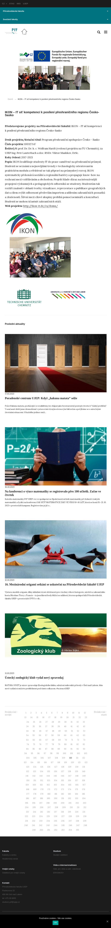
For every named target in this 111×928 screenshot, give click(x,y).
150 (27, 780)
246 (70, 825)
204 (26, 807)
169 (34, 789)
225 (48, 816)
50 (66, 731)
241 (33, 825)
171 (49, 789)
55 (34, 735)
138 (69, 771)
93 (84, 749)
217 (55, 812)
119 (65, 762)
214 (34, 812)
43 (84, 726)
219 (69, 812)
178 (34, 794)
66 (40, 740)
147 (69, 776)
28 (53, 722)
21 (73, 717)
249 (34, 830)
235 (55, 821)
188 (41, 798)
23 (86, 717)
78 (53, 744)
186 (27, 798)
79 (59, 744)
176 (83, 789)
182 (62, 794)
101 (71, 753)
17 (49, 717)
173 (62, 789)
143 (41, 776)
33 (84, 722)
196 (33, 803)
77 (47, 744)
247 (78, 825)
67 (47, 740)
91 (71, 749)
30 (65, 722)
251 (48, 830)
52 (78, 731)
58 (52, 735)
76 (40, 744)
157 (76, 780)
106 (42, 758)
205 (34, 807)
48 (53, 731)
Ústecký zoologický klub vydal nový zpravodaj (34, 677)
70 (66, 740)
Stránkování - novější (11, 713)
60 (65, 735)
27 (47, 722)
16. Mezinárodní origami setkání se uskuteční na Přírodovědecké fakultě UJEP (54, 584)
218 (62, 812)
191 (62, 798)
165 (69, 785)
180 (48, 794)
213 (27, 812)
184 (76, 794)
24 (28, 722)
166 (76, 785)
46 (40, 731)
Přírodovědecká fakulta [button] (55, 11)
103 (85, 753)
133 (34, 771)
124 (34, 767)
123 (27, 767)
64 (27, 740)
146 (62, 776)
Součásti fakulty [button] (55, 19)
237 (70, 821)
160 (34, 785)
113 (25, 762)
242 (40, 825)
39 (59, 726)
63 (84, 735)
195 (26, 803)
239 (84, 821)
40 (65, 726)
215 (41, 812)
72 (78, 740)
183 (69, 794)
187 (34, 798)
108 (56, 758)
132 (27, 771)
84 (27, 749)
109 (63, 758)
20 (67, 717)
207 (49, 807)
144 (48, 776)
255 (77, 830)
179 (41, 794)
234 (48, 821)
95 (32, 753)
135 (48, 771)
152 (41, 780)
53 (84, 731)
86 (40, 749)
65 (34, 740)
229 (77, 816)
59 (59, 735)
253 (62, 830)
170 (41, 789)
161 (41, 785)
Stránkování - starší (100, 713)
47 (47, 731)
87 (46, 749)
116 (45, 762)
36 (40, 726)
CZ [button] (4, 4)
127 (55, 767)
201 (69, 803)
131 (83, 767)
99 (57, 753)
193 (76, 798)
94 (25, 753)
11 (79, 713)
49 (59, 731)
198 (48, 803)
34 (27, 726)
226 (55, 816)
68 (53, 740)
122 (86, 762)
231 (26, 821)
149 (84, 776)
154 (55, 780)
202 (77, 803)
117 (52, 762)
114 (32, 762)
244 (55, 825)
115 (38, 762)
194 (83, 798)
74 (28, 744)
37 (46, 726)
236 (62, 821)
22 (80, 717)
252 (55, 830)
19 (61, 717)
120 (72, 762)
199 (55, 803)
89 (59, 749)
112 (83, 758)
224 (41, 816)
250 (41, 830)
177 (27, 794)
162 (48, 785)
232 (33, 821)
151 (35, 780)
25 (34, 722)
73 (84, 740)
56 (40, 735)
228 (70, 816)
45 (34, 731)
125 (41, 767)
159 (27, 785)
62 (78, 735)
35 (34, 726)
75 (34, 744)
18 (55, 717)
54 (27, 735)
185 (83, 794)
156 (69, 780)
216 (48, 812)
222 (26, 816)
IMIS (19, 4)
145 (55, 776)
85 (34, 749)
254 (70, 830)
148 (76, 776)
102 (78, 753)
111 (77, 758)
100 (64, 753)
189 (48, 798)
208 (56, 807)
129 (69, 767)
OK (55, 923)
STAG (11, 4)
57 (46, 735)
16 (43, 717)
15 (37, 717)
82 (78, 744)
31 (71, 722)
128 (62, 767)
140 (83, 771)
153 (48, 780)
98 (51, 753)
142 (34, 776)
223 (33, 816)
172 (55, 789)
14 (31, 717)
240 (26, 825)
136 (55, 771)
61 (71, 735)
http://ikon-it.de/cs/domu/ (40, 206)
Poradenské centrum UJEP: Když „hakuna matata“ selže (41, 398)
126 (48, 767)
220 (76, 812)
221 (83, 812)
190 (55, 798)
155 (62, 780)
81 (71, 744)
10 (73, 713)
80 (65, 744)
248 (85, 825)
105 (35, 758)
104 (27, 758)
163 (55, 785)
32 (78, 722)
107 (49, 758)
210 (71, 807)
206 (41, 807)
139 (76, 771)
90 (65, 749)
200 (62, 803)
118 (58, 762)
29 (59, 722)
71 (72, 740)
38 (52, 726)
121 (79, 762)
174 (69, 789)
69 (59, 740)
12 (85, 713)
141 (27, 776)
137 (62, 771)
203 (84, 803)
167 (84, 785)
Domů (10, 99)
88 (52, 749)
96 (38, 753)
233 (40, 821)
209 (64, 807)
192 (69, 798)
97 (45, 753)
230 (84, 816)
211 (78, 807)
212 (85, 807)
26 (40, 722)
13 (25, 717)
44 (27, 731)
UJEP (25, 4)
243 (48, 825)
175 (76, 789)
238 (77, 821)
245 (63, 825)
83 (84, 744)
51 (72, 731)
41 (71, 726)
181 (56, 794)
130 (76, 767)
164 (62, 785)
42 (78, 726)
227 (62, 816)
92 (78, 749)
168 (27, 789)
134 (41, 771)
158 (83, 780)
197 (40, 803)
